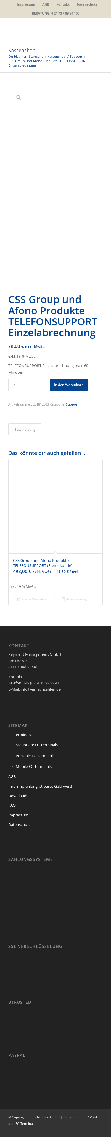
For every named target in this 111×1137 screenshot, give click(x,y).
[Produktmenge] (14, 385)
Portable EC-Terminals (35, 755)
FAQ (12, 805)
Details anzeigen (76, 599)
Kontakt (63, 4)
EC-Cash (92, 1117)
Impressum (26, 4)
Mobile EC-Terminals (34, 766)
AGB (45, 4)
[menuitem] (26, 4)
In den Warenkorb (68, 384)
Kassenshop (22, 50)
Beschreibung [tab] (25, 429)
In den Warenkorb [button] (33, 599)
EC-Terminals (19, 734)
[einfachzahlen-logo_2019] (46, 30)
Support (72, 404)
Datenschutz (87, 4)
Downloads (18, 795)
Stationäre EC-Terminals (37, 744)
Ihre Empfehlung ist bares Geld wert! (40, 786)
